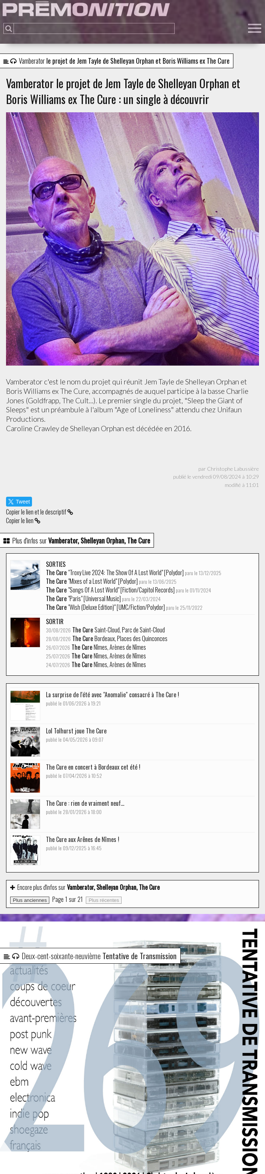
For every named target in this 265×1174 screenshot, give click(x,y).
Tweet (19, 502)
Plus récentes (103, 900)
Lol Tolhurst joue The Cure (76, 734)
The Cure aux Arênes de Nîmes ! (82, 843)
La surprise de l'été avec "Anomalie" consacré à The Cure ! (112, 698)
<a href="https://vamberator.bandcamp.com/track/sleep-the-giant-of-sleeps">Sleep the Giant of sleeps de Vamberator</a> (132, 450)
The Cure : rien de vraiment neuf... (85, 807)
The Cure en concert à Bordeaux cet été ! (93, 770)
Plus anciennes (30, 900)
